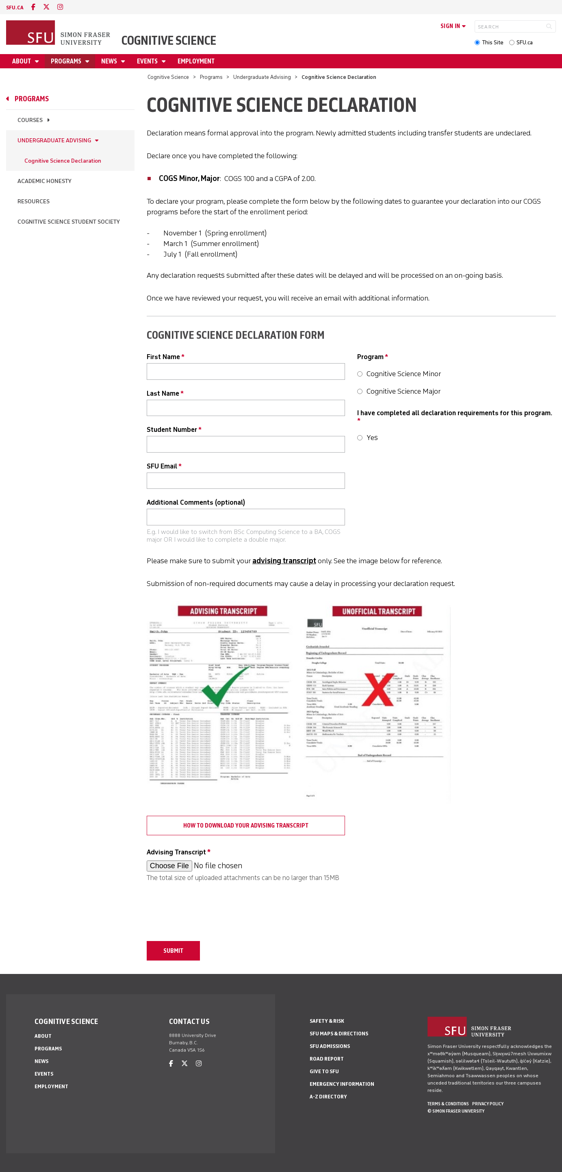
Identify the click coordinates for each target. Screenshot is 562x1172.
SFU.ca (524, 42)
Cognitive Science (169, 40)
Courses (30, 120)
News (109, 61)
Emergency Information (342, 1084)
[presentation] (208, 907)
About (22, 61)
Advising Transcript (176, 852)
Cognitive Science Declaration (62, 160)
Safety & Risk (327, 1020)
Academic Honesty (44, 181)
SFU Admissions (330, 1046)
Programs (66, 61)
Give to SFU (324, 1071)
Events (148, 61)
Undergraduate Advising (262, 77)
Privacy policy (487, 1104)
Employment (196, 61)
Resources (33, 201)
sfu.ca (15, 7)
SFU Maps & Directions (339, 1033)
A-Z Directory (328, 1096)
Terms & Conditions (448, 1104)
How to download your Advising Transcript (245, 825)
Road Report (327, 1058)
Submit (173, 950)
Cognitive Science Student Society (68, 221)
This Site (492, 42)
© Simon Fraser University (455, 1111)
